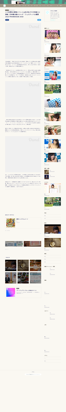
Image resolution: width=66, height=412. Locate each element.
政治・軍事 (34, 5)
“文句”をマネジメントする (49, 392)
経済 (41, 5)
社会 (57, 5)
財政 (38, 5)
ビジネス (53, 5)
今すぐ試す (45, 1)
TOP (24, 5)
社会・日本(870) (7, 230)
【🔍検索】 (29, 5)
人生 (50, 5)
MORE (61, 5)
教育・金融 (45, 5)
